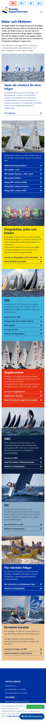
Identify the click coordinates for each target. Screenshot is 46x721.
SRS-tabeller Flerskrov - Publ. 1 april (23, 174)
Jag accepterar (35, 707)
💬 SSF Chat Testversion (32, 716)
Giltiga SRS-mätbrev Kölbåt (23, 182)
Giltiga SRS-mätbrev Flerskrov (23, 186)
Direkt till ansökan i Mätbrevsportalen (23, 462)
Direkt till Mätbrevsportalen (23, 261)
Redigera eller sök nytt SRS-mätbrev (23, 321)
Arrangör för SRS (23, 329)
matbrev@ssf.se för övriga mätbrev (23, 653)
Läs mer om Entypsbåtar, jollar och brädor (23, 257)
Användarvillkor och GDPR (15, 689)
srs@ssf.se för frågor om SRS (23, 649)
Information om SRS (23, 317)
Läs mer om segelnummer (23, 391)
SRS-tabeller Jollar (23, 169)
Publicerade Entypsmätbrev (23, 165)
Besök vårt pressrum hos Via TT (17, 702)
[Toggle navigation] (41, 12)
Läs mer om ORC (23, 458)
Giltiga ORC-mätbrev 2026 (23, 190)
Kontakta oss (10, 686)
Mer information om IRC (23, 524)
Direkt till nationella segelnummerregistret (23, 400)
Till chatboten (23, 113)
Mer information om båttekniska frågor (23, 584)
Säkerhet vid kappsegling (23, 333)
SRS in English (23, 325)
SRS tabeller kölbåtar (23, 178)
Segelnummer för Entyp (23, 396)
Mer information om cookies (16, 693)
